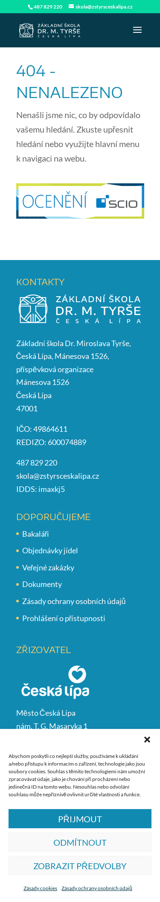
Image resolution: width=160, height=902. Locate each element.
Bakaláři (35, 533)
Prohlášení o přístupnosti (64, 618)
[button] (147, 739)
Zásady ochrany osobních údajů (96, 888)
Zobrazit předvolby (79, 866)
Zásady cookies (40, 888)
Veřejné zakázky (48, 567)
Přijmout (80, 819)
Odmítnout (80, 842)
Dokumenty (42, 584)
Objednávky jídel (50, 550)
